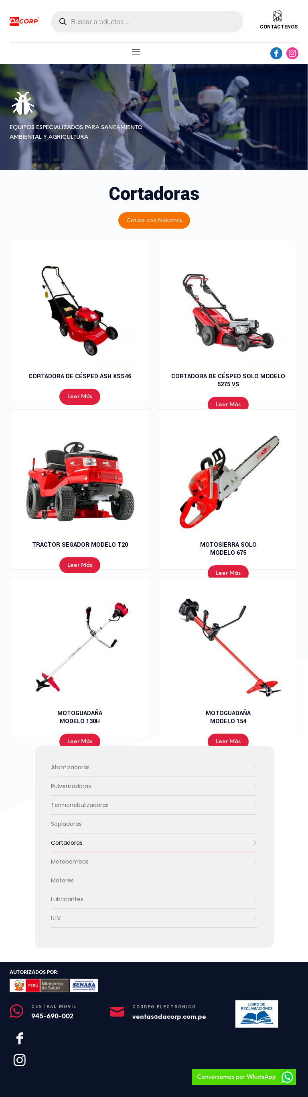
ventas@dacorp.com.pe (169, 1016)
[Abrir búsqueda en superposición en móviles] (147, 21)
